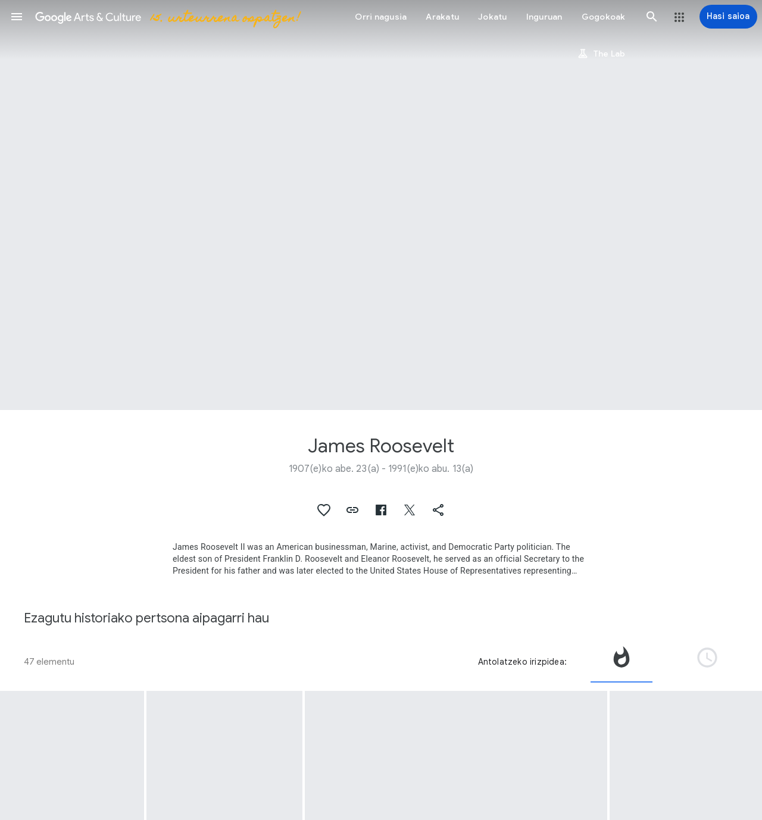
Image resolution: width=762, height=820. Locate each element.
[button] (16, 16)
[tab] (621, 662)
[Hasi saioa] (728, 17)
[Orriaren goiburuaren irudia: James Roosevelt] (381, 205)
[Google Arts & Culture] (167, 16)
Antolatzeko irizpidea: (522, 661)
